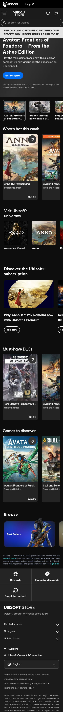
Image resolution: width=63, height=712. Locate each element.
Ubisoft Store (9, 558)
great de (55, 564)
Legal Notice (40, 683)
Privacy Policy (27, 674)
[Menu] (4, 13)
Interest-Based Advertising (17, 683)
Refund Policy (27, 687)
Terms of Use (10, 674)
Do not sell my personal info (18, 679)
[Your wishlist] (48, 13)
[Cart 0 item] (56, 13)
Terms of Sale (11, 687)
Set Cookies (43, 674)
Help (29, 4)
